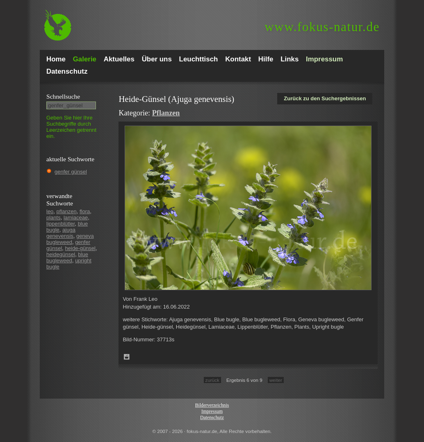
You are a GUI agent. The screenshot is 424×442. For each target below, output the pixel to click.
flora (85, 211)
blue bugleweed (67, 257)
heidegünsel (60, 254)
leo (49, 211)
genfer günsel (71, 172)
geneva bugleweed (70, 239)
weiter (275, 380)
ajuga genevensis (60, 233)
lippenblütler (60, 224)
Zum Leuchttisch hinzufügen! (127, 357)
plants (53, 217)
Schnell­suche (63, 96)
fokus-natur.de (322, 27)
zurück (212, 380)
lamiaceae (76, 217)
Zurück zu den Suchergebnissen (325, 98)
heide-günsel (80, 248)
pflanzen (67, 211)
